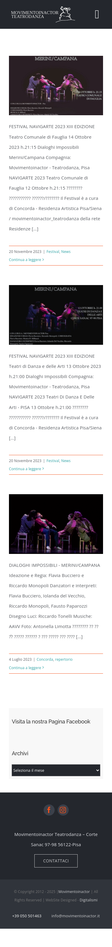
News (65, 251)
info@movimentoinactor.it (75, 919)
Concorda (45, 662)
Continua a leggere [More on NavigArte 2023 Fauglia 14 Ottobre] (25, 259)
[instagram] (63, 813)
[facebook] (49, 813)
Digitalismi (89, 903)
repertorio (64, 662)
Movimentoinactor (74, 894)
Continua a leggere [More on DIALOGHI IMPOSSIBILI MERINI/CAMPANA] (25, 671)
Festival (53, 251)
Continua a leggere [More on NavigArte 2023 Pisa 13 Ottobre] (25, 468)
